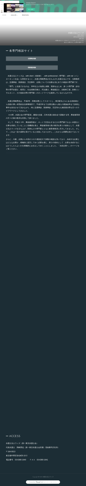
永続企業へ (14, 15)
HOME (4, 15)
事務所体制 (25, 15)
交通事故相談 (32, 58)
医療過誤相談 (32, 67)
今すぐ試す (30, 9)
